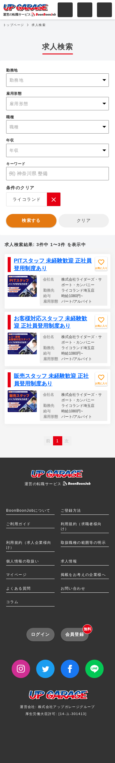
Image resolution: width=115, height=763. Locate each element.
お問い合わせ (73, 588)
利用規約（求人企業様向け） (28, 545)
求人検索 (39, 25)
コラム (12, 602)
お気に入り (101, 268)
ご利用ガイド (18, 524)
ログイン (40, 634)
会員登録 (77, 632)
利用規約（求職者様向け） (81, 526)
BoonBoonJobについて (28, 510)
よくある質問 (18, 588)
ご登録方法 (71, 510)
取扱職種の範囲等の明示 (83, 542)
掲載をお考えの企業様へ (83, 575)
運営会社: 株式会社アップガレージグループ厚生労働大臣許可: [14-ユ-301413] (57, 704)
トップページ (13, 25)
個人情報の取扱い (22, 561)
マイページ (16, 575)
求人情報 (69, 561)
